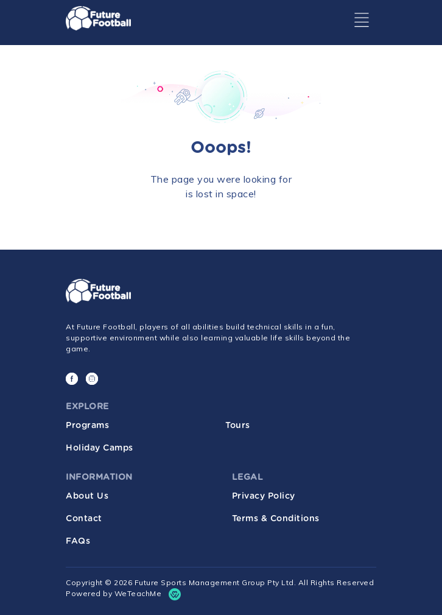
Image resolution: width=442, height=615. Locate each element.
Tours (237, 425)
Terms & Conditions (276, 519)
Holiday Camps (99, 448)
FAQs (78, 541)
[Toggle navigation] (361, 20)
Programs (87, 425)
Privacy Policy (263, 496)
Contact (84, 519)
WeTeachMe (138, 593)
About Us (87, 496)
